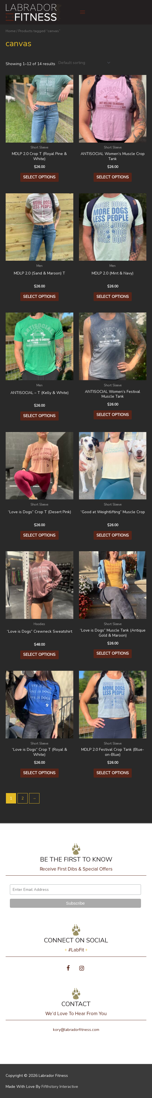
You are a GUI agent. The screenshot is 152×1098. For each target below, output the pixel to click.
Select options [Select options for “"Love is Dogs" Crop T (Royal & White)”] (39, 773)
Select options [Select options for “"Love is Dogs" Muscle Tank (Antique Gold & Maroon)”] (112, 653)
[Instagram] (81, 968)
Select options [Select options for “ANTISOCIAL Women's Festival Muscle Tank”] (112, 414)
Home (11, 30)
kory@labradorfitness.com (76, 1029)
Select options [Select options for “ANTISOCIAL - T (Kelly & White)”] (39, 416)
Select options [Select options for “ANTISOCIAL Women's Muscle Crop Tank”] (112, 177)
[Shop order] (83, 62)
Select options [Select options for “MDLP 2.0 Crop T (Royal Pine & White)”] (39, 177)
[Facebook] (68, 968)
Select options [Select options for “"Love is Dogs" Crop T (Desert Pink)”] (39, 535)
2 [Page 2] (22, 798)
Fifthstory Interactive (59, 1086)
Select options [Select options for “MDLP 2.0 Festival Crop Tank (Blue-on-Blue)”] (112, 773)
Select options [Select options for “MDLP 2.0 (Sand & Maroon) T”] (39, 296)
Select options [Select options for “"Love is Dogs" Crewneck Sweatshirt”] (39, 654)
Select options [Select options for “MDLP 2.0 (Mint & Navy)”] (112, 296)
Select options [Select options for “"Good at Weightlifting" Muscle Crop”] (112, 535)
